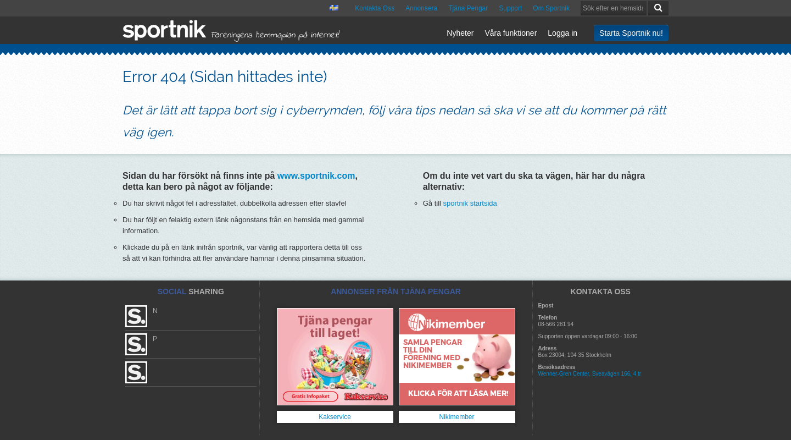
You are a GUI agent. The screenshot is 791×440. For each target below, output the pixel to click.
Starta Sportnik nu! (631, 33)
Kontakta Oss (374, 8)
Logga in (562, 33)
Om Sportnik (551, 8)
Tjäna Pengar (468, 8)
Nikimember (456, 417)
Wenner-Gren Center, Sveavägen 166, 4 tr (590, 374)
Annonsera (421, 8)
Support (510, 8)
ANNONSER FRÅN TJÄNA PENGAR (396, 291)
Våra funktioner (510, 33)
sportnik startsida (470, 203)
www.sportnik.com (316, 175)
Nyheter (460, 33)
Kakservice (335, 417)
